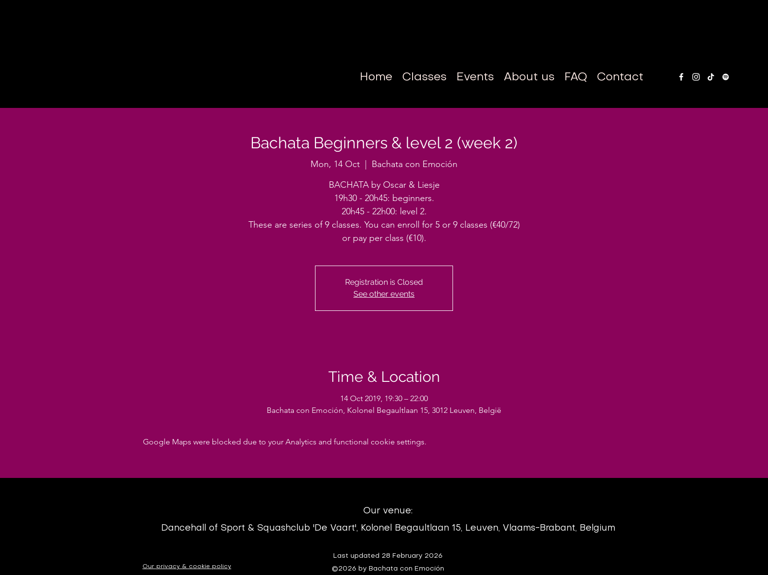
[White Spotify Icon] (726, 77)
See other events (384, 294)
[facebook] (681, 77)
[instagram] (696, 77)
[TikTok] (711, 77)
